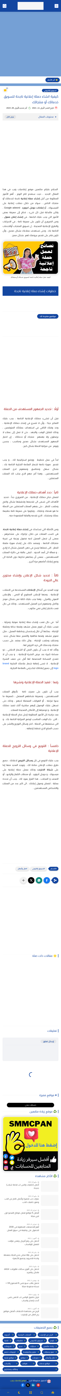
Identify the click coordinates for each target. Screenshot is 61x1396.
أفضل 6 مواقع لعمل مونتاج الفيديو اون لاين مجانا (21, 1214)
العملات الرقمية (24, 1335)
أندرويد (7, 1335)
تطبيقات (19, 1340)
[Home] (52, 1392)
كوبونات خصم (10, 1352)
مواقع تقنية (9, 1358)
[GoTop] (8, 1392)
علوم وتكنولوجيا (29, 1352)
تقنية (6, 1340)
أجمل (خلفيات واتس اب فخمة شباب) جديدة (22, 1186)
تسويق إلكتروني (50, 90)
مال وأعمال (22, 869)
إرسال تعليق (48, 1041)
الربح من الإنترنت (46, 1335)
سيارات (33, 1346)
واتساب (7, 1363)
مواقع (23, 1358)
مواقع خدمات (44, 1363)
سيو (20, 1346)
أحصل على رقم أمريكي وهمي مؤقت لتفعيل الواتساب (23, 1242)
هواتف (24, 1363)
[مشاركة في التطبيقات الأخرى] (23, 880)
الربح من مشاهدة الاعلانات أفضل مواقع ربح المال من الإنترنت (21, 1313)
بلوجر (52, 1340)
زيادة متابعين (48, 1346)
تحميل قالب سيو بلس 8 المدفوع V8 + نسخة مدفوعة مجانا (22, 1285)
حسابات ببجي (30, 1105)
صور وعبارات (49, 1352)
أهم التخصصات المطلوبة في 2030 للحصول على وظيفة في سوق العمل (23, 1228)
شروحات (7, 1346)
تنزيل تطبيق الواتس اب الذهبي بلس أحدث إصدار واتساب (23, 1299)
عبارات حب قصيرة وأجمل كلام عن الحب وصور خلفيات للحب (21, 1200)
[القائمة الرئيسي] (56, 6)
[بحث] (4, 6)
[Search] (41, 1392)
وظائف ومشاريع (11, 1369)
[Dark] (19, 1392)
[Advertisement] (30, 44)
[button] (47, 880)
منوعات (35, 1358)
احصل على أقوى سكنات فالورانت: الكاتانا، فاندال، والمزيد (21, 1270)
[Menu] (30, 1392)
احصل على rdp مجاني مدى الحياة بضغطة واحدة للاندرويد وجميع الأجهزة (21, 1256)
